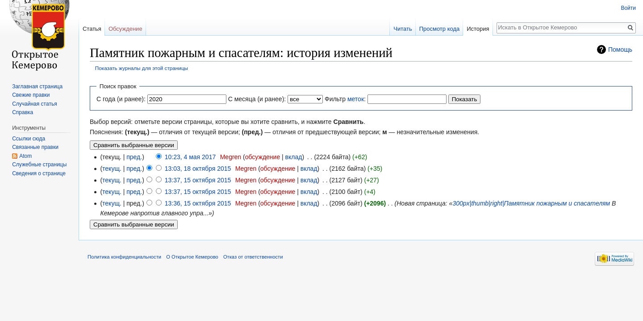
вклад (293, 156)
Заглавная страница (37, 86)
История (478, 28)
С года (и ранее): (121, 99)
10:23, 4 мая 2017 (190, 156)
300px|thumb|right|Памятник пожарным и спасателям (531, 203)
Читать (402, 28)
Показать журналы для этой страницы (141, 68)
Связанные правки (35, 147)
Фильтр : (345, 99)
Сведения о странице (39, 173)
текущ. (111, 168)
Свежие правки (31, 95)
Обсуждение (125, 28)
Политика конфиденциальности (124, 256)
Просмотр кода (439, 28)
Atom (25, 156)
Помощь (620, 49)
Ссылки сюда (28, 139)
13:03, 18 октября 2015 (198, 168)
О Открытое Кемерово (192, 256)
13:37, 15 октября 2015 (198, 180)
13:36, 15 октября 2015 (198, 203)
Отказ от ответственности (253, 256)
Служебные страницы (39, 164)
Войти (628, 8)
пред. (134, 156)
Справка (22, 112)
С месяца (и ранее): (257, 99)
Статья (92, 28)
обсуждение (262, 156)
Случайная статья (34, 104)
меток (355, 99)
